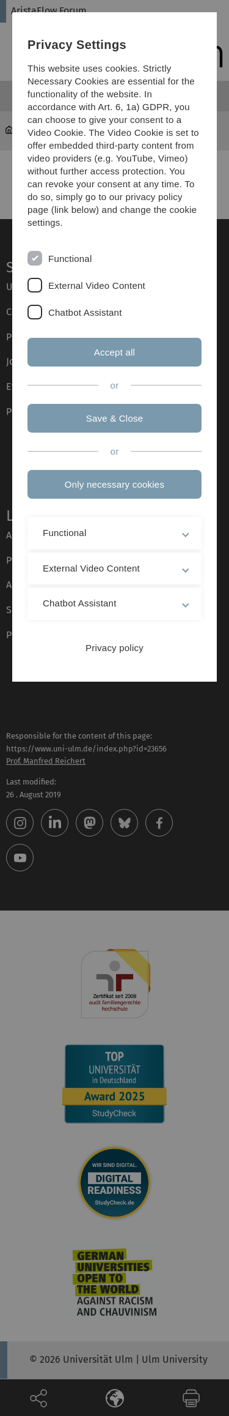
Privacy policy (114, 648)
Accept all (114, 352)
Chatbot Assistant (85, 312)
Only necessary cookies (114, 484)
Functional (70, 258)
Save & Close (115, 418)
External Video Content (96, 285)
